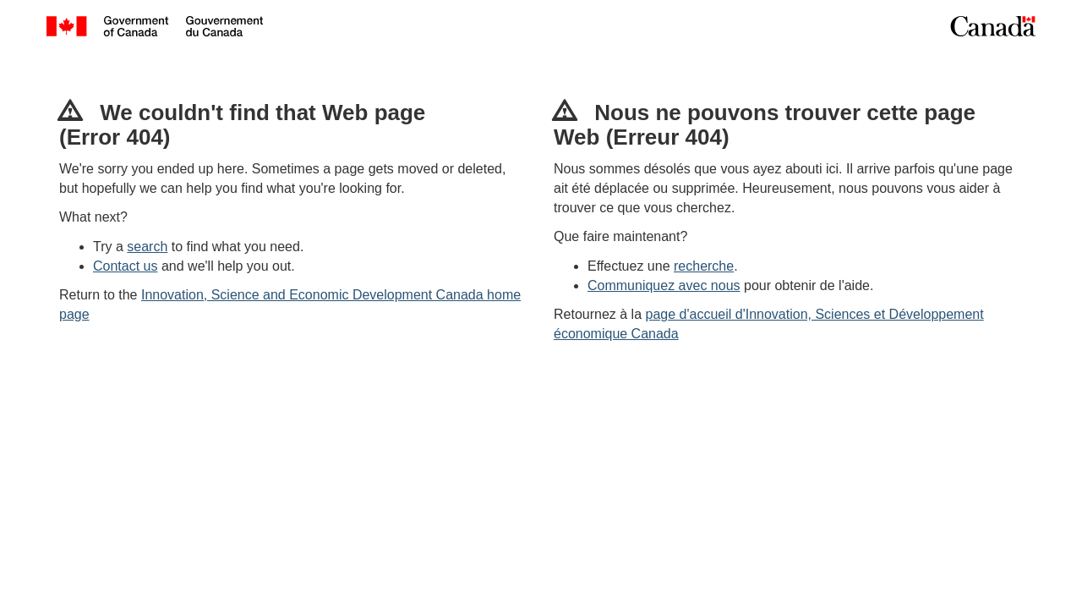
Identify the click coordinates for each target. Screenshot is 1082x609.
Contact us (125, 266)
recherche (704, 266)
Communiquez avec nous (663, 285)
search (147, 246)
